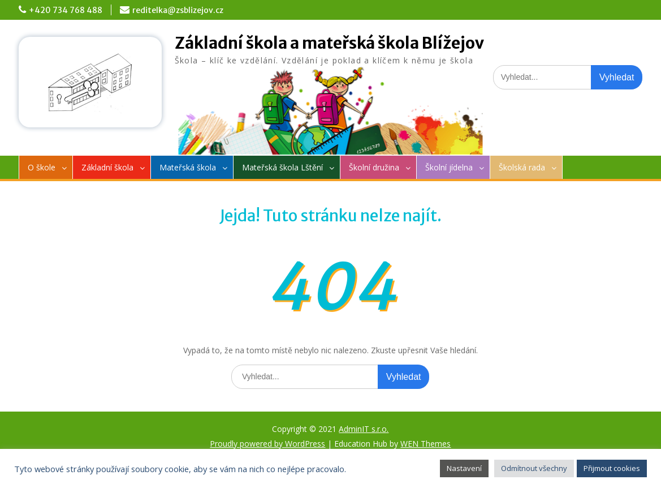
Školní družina (374, 167)
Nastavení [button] (464, 468)
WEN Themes (425, 443)
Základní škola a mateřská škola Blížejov (329, 43)
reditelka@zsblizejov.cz (177, 10)
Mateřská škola (187, 167)
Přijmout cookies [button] (612, 468)
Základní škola (107, 167)
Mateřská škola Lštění (282, 167)
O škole (41, 167)
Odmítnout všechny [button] (534, 468)
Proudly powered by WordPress (267, 443)
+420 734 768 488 (65, 10)
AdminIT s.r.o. (363, 428)
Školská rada (522, 167)
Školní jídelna (449, 167)
